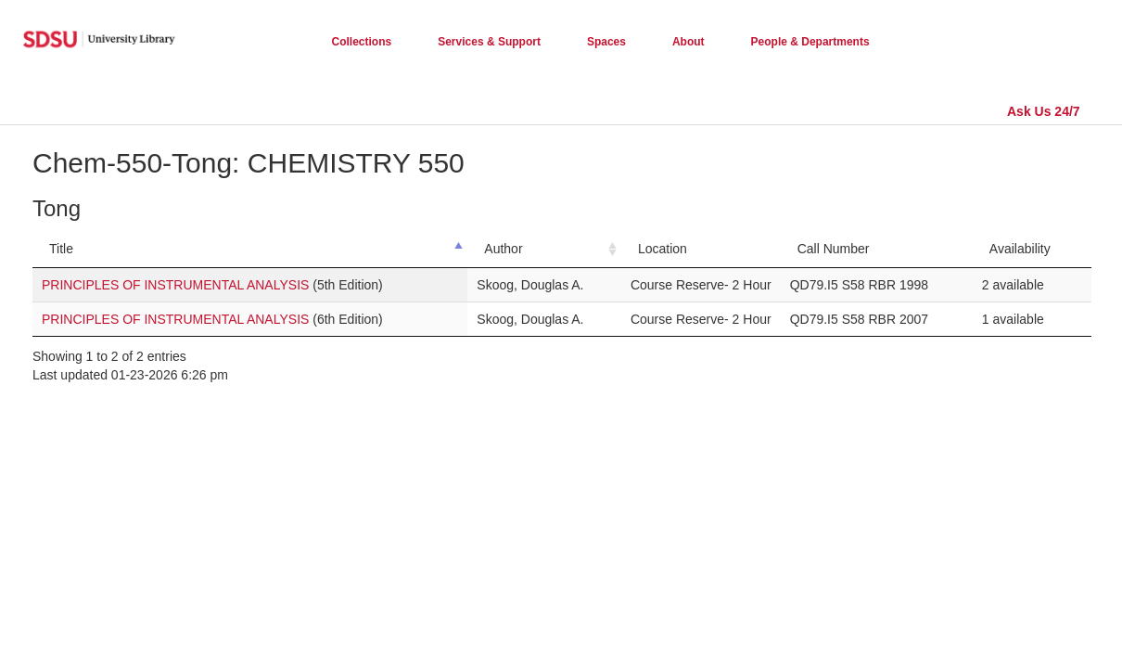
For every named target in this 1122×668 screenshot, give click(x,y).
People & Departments (810, 41)
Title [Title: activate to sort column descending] (61, 248)
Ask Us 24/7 (1043, 111)
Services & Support (489, 41)
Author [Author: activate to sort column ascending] (503, 248)
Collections (362, 41)
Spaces (606, 41)
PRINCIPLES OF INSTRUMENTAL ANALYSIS (175, 284)
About (688, 41)
